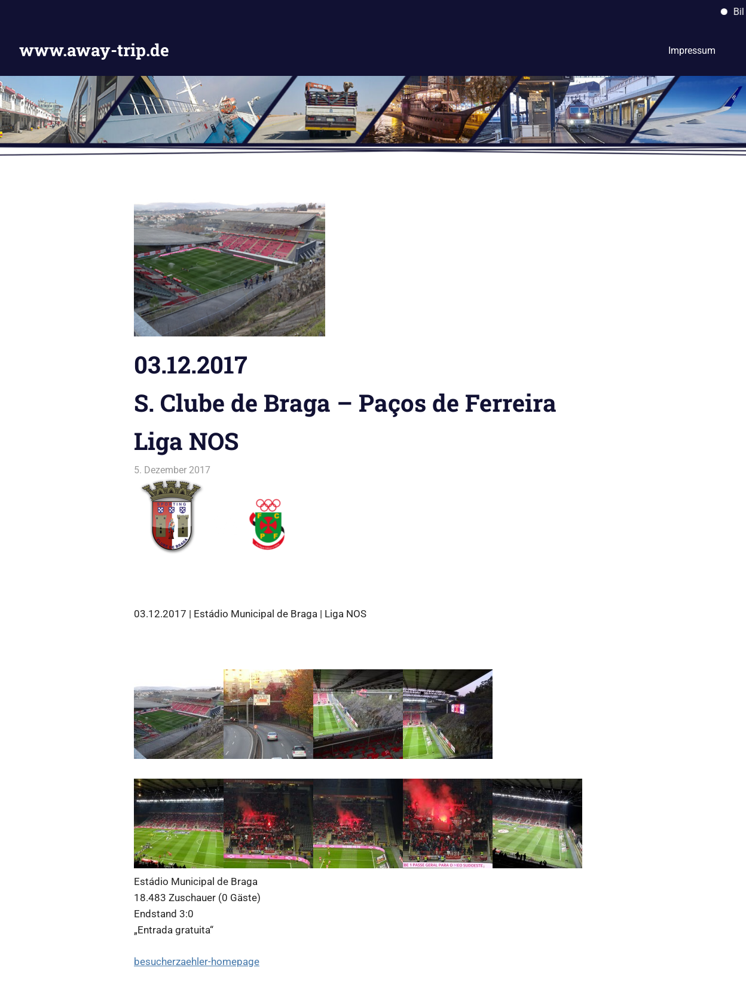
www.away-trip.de (94, 50)
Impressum (692, 50)
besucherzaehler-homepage (196, 961)
